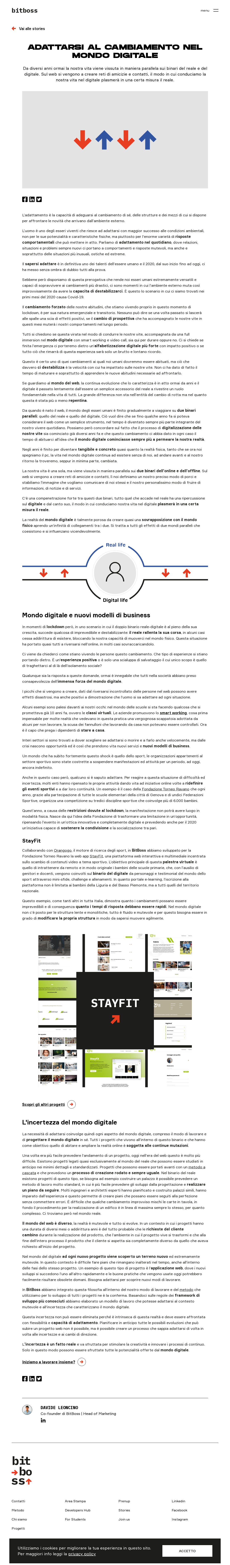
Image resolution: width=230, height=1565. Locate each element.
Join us (124, 1519)
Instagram (180, 1519)
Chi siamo (19, 1519)
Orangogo (63, 850)
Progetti (18, 1528)
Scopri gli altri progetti (43, 1104)
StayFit (96, 856)
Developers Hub (77, 1510)
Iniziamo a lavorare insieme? (48, 1362)
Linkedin (178, 1501)
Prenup (124, 1501)
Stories (124, 1510)
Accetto (187, 1551)
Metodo (18, 1510)
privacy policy (82, 1553)
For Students (75, 1519)
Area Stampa (75, 1501)
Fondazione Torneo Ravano (165, 789)
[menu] (209, 10)
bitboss (25, 10)
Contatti (18, 1501)
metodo (186, 1289)
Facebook (179, 1510)
